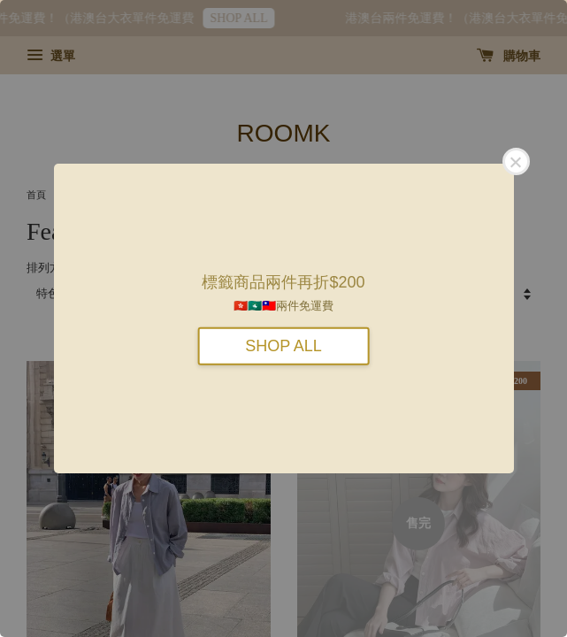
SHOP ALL (283, 345)
